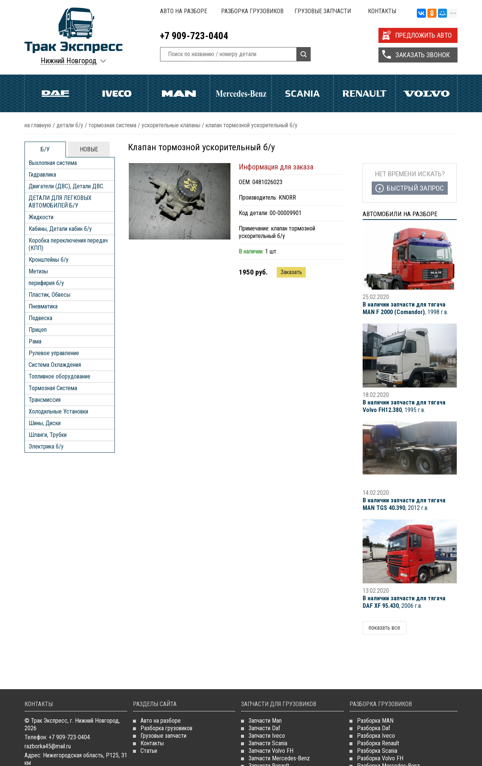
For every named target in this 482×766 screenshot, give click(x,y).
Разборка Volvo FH (380, 758)
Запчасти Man (265, 720)
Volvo (426, 93)
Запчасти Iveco (267, 735)
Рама (35, 341)
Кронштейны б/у (49, 259)
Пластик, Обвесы (49, 294)
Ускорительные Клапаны (171, 125)
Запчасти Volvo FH (271, 750)
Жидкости (41, 217)
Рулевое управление (54, 353)
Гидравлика (42, 174)
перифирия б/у (46, 283)
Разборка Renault (378, 743)
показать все (384, 627)
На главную (37, 125)
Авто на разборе (183, 11)
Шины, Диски (45, 423)
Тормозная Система (112, 125)
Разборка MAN (375, 720)
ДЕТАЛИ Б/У (69, 125)
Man (179, 93)
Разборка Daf (373, 728)
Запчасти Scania (268, 743)
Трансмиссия (45, 399)
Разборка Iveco (376, 735)
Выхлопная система (53, 162)
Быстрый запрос (415, 188)
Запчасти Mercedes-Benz (279, 758)
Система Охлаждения (55, 364)
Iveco (117, 93)
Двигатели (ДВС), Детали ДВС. (66, 186)
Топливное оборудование (59, 376)
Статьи (148, 750)
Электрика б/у (46, 446)
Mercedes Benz (241, 93)
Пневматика (43, 306)
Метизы (38, 271)
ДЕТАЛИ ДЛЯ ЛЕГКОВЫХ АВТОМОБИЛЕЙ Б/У (60, 201)
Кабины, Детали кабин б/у (60, 228)
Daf (55, 93)
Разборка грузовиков (252, 11)
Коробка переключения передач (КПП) (68, 244)
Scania (302, 93)
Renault (364, 93)
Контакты (382, 11)
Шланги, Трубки (48, 434)
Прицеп (38, 329)
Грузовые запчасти (322, 11)
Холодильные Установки (58, 411)
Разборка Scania (377, 750)
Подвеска (40, 318)
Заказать (291, 272)
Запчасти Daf (264, 728)
